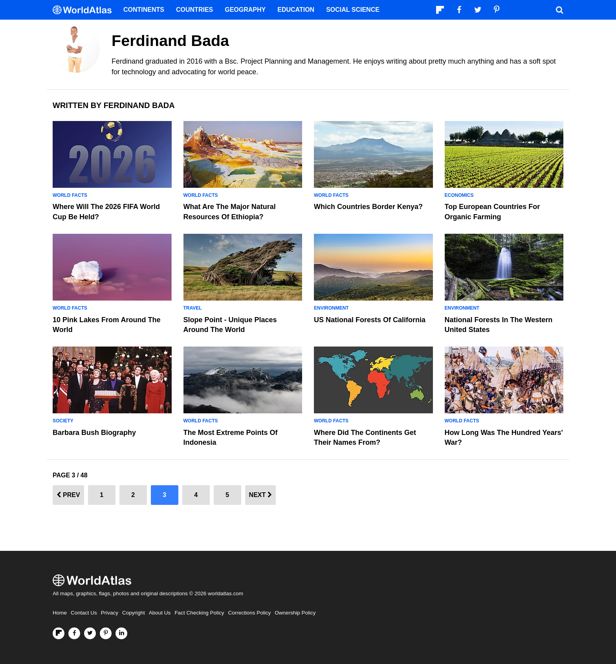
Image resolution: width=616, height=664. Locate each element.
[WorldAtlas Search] (559, 10)
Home (60, 613)
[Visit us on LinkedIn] (121, 633)
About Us (160, 613)
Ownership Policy (295, 613)
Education (295, 9)
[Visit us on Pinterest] (106, 633)
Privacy (109, 613)
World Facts (70, 195)
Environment (331, 308)
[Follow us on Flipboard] (58, 633)
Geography (245, 9)
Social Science (353, 9)
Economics (459, 195)
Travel (192, 308)
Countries (194, 9)
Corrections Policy (249, 613)
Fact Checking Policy (199, 613)
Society (63, 421)
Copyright (133, 613)
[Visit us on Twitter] (90, 633)
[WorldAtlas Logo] (85, 10)
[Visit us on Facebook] (74, 633)
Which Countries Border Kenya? (368, 207)
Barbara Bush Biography (94, 433)
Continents (143, 9)
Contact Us (84, 613)
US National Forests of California (369, 320)
